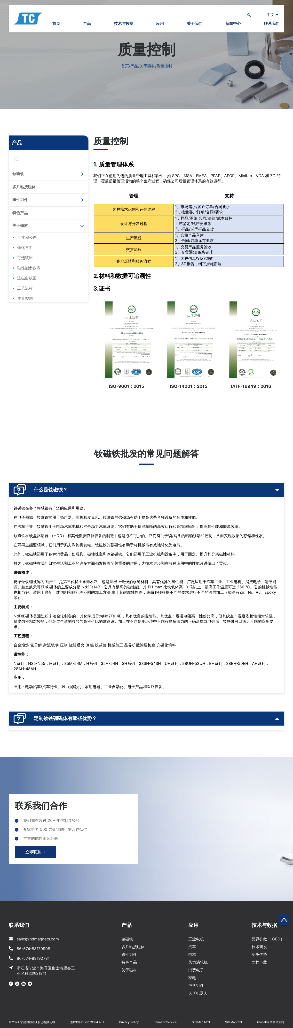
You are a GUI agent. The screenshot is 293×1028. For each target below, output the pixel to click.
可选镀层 (25, 257)
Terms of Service (165, 1022)
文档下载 (259, 962)
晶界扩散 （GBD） (268, 939)
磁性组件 (20, 199)
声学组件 (196, 985)
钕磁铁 (18, 173)
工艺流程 (25, 288)
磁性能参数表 (28, 267)
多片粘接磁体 (24, 186)
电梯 (192, 954)
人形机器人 (198, 993)
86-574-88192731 (33, 958)
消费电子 (196, 970)
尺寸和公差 (27, 237)
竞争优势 (259, 954)
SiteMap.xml (233, 1022)
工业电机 (196, 939)
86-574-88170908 (33, 948)
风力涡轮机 (198, 962)
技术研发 (259, 946)
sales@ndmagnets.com (38, 939)
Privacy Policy (129, 1022)
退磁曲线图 (27, 278)
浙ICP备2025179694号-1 (87, 1022)
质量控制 (25, 298)
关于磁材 (20, 225)
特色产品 (20, 212)
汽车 (192, 946)
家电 (192, 977)
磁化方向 (25, 247)
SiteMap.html (201, 1022)
